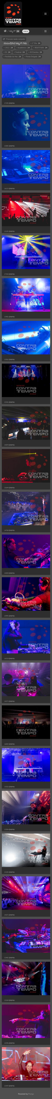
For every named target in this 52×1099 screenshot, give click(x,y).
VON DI (25, 31)
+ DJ (7, 52)
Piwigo (31, 1094)
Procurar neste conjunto (14, 39)
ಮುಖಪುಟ (5, 31)
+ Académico (23, 47)
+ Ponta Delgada (33, 56)
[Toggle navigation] (45, 14)
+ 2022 (8, 47)
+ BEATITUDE (40, 47)
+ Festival (19, 52)
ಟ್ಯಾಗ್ (12, 31)
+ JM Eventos (35, 52)
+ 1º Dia (35, 43)
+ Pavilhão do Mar (12, 56)
